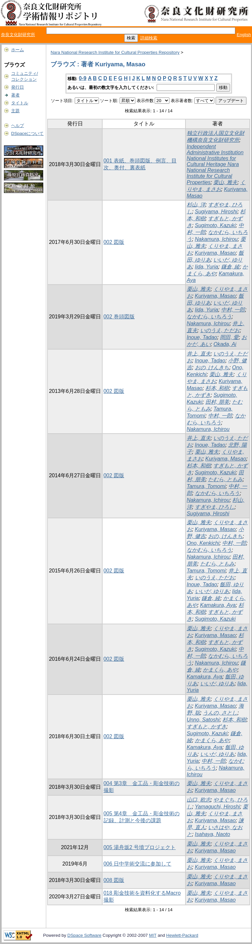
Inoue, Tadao (202, 337)
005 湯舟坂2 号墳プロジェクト (140, 847)
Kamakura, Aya (218, 605)
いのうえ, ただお (220, 330)
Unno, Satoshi (203, 719)
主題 (15, 110)
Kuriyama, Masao (215, 253)
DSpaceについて (27, 133)
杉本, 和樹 (217, 388)
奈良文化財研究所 (18, 34)
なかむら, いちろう (209, 316)
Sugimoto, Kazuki (215, 225)
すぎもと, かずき (206, 726)
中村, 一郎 (233, 309)
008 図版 (114, 880)
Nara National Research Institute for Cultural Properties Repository (114, 52)
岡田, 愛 (229, 337)
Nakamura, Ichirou (216, 239)
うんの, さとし (220, 713)
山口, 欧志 (199, 800)
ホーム (17, 49)
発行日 (17, 87)
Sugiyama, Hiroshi (216, 211)
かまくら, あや (220, 670)
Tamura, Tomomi (206, 486)
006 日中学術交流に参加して (137, 864)
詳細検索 (148, 37)
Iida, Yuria (206, 266)
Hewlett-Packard (182, 935)
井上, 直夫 (199, 353)
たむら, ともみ (225, 479)
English (244, 34)
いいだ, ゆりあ (212, 591)
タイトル (19, 102)
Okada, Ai (224, 344)
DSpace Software (85, 935)
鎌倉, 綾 (230, 266)
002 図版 (114, 242)
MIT (153, 935)
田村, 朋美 (217, 402)
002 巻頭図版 (119, 316)
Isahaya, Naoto (212, 834)
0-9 (83, 78)
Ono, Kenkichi (203, 543)
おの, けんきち (212, 367)
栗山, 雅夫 (225, 182)
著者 (15, 95)
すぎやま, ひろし (215, 507)
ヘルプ (17, 125)
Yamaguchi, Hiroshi (217, 806)
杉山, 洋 (196, 204)
